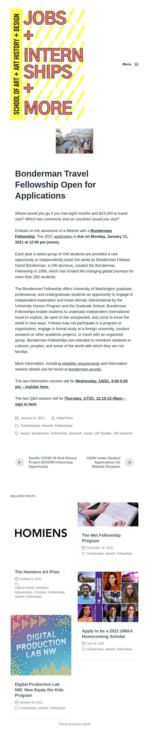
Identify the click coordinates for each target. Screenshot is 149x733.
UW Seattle (102, 433)
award (25, 433)
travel (88, 433)
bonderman (40, 433)
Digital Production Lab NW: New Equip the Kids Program (39, 708)
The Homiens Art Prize (37, 590)
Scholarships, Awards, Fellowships (47, 425)
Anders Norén (81, 724)
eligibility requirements (81, 363)
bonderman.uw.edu (85, 369)
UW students (123, 433)
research (75, 433)
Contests (40, 610)
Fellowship (59, 433)
